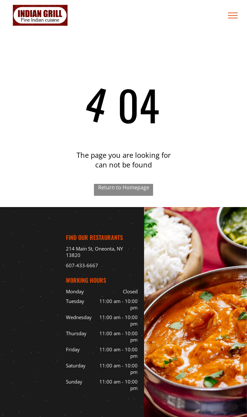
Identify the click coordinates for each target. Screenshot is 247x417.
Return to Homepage (123, 187)
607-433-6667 (82, 265)
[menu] (232, 15)
